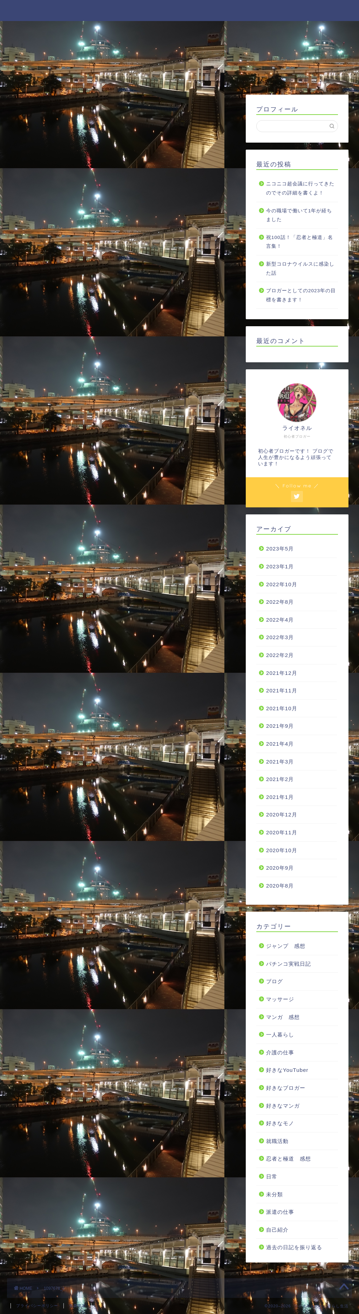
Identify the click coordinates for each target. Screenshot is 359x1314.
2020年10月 (281, 850)
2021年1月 (280, 797)
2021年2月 (280, 779)
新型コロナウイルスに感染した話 (300, 268)
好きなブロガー (285, 1088)
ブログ (274, 981)
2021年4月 (280, 744)
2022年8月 (280, 602)
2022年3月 (280, 637)
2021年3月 (280, 762)
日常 (271, 1176)
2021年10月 (281, 708)
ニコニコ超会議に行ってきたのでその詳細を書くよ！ (300, 188)
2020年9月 (280, 868)
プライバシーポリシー (37, 1305)
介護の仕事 (280, 1052)
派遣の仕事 (280, 1212)
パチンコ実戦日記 (288, 964)
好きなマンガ (283, 1106)
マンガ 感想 (283, 1017)
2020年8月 (280, 886)
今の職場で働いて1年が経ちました (299, 215)
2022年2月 (280, 655)
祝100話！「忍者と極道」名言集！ (299, 242)
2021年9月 (280, 726)
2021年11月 (281, 690)
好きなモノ (280, 1123)
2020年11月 (281, 832)
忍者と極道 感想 (288, 1159)
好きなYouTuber (287, 1070)
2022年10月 (281, 584)
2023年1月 (280, 566)
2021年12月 (281, 673)
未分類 (274, 1194)
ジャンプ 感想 (285, 946)
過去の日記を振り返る (294, 1247)
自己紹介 (277, 1230)
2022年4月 (280, 620)
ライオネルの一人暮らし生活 (179, 10)
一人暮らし (280, 1035)
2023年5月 (280, 549)
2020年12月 (281, 814)
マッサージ (280, 999)
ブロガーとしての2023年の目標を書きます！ (301, 295)
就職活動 (277, 1141)
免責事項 (77, 1305)
